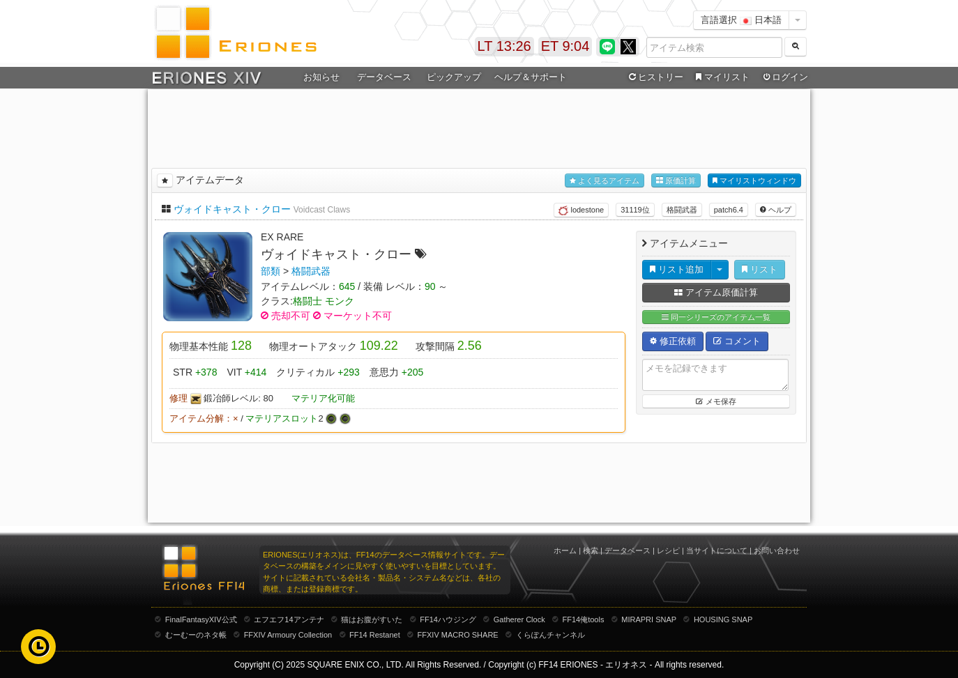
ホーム (565, 550)
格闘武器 (682, 210)
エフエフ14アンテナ (289, 619)
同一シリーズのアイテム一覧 (716, 317)
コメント (737, 341)
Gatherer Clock (519, 619)
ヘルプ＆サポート (530, 77)
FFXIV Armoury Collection (288, 635)
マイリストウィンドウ (754, 180)
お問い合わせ (777, 550)
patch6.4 (728, 210)
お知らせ (321, 77)
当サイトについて (716, 550)
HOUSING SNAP (723, 619)
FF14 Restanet (374, 635)
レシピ (668, 550)
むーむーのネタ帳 (196, 635)
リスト (759, 269)
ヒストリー (654, 77)
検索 (590, 550)
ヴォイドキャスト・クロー (232, 209)
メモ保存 (716, 401)
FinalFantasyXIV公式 (201, 619)
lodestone (581, 210)
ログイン (784, 77)
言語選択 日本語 (741, 20)
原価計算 (676, 180)
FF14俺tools (584, 619)
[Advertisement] (479, 126)
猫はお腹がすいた (371, 619)
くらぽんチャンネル (550, 635)
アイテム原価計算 (716, 292)
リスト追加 (677, 269)
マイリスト (720, 77)
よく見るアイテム (604, 180)
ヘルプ (775, 210)
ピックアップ (454, 77)
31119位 (635, 210)
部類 (270, 271)
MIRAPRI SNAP (648, 619)
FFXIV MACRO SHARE (458, 635)
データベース (384, 77)
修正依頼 (673, 341)
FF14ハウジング (448, 619)
